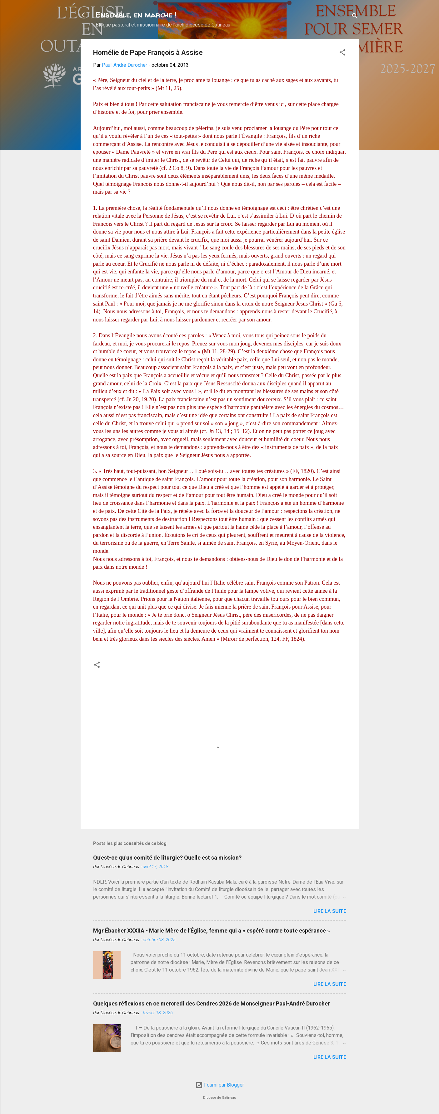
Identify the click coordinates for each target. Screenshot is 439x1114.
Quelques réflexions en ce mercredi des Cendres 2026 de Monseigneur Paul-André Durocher (211, 1003)
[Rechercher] (355, 17)
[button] (342, 53)
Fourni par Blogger (219, 1085)
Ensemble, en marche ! (136, 15)
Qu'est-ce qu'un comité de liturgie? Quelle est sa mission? (167, 857)
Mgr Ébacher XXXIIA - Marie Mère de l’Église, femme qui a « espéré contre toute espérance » (211, 930)
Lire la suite (329, 911)
